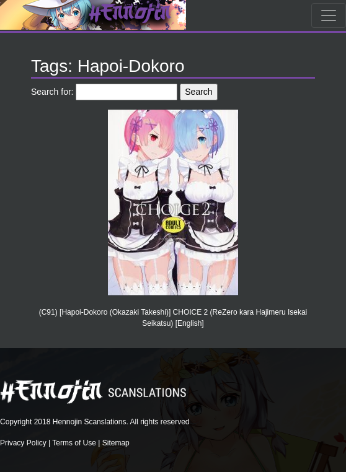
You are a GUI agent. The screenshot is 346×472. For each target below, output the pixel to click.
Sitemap (116, 443)
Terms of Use (74, 443)
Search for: (52, 92)
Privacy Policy (23, 443)
